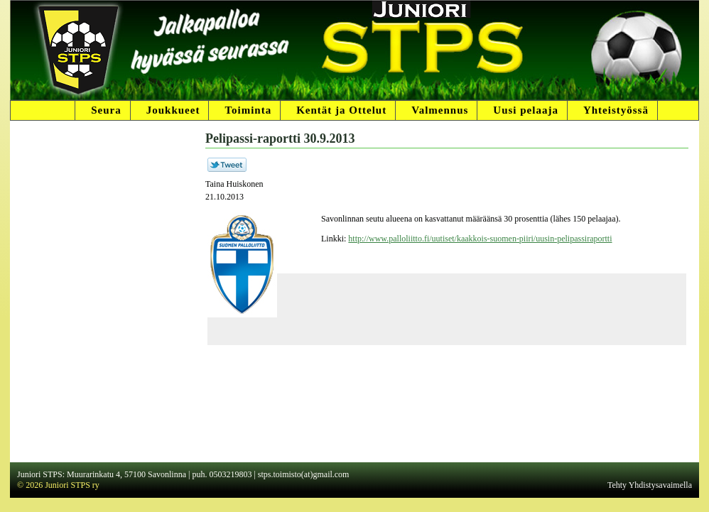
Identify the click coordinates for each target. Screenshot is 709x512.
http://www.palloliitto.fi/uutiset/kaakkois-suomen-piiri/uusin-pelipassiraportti (480, 239)
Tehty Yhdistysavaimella (649, 485)
